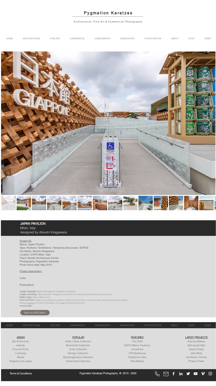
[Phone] (157, 373)
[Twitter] (188, 373)
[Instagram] (210, 373)
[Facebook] (173, 373)
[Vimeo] (203, 373)
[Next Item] (210, 123)
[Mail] (166, 373)
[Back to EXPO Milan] (35, 312)
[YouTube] (195, 373)
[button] (31, 38)
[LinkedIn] (181, 373)
